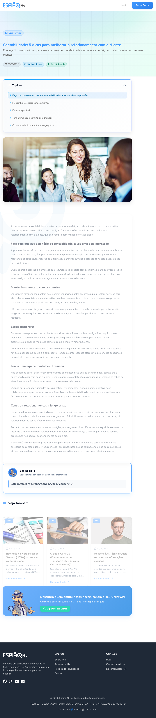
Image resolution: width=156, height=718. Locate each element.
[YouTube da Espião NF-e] (17, 681)
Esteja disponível (20, 110)
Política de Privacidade (67, 669)
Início (124, 5)
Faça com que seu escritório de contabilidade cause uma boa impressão (49, 95)
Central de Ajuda (115, 664)
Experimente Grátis (55, 608)
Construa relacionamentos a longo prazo (32, 125)
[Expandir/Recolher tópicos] (124, 85)
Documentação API (116, 669)
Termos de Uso (63, 664)
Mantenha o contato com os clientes (29, 102)
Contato (59, 673)
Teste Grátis (142, 5)
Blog (108, 659)
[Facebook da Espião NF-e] (5, 681)
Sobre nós (60, 659)
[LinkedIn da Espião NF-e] (23, 681)
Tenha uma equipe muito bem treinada (31, 117)
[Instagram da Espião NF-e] (10, 681)
